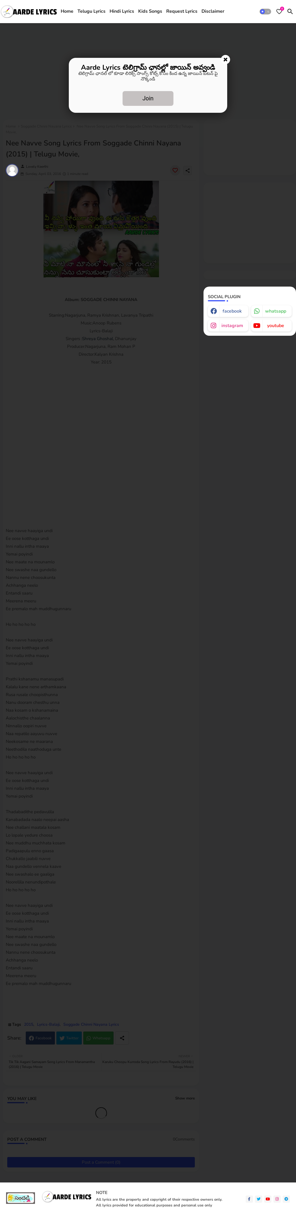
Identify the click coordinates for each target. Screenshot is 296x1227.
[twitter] (258, 1199)
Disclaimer (212, 11)
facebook (232, 311)
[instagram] (277, 1199)
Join (148, 98)
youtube (275, 325)
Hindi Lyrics (122, 11)
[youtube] (267, 1199)
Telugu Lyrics (91, 11)
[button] (265, 11)
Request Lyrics (181, 11)
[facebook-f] (249, 1199)
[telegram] (286, 1199)
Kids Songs (150, 11)
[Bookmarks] (279, 11)
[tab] (67, 11)
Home (67, 11)
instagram (232, 325)
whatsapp (275, 311)
